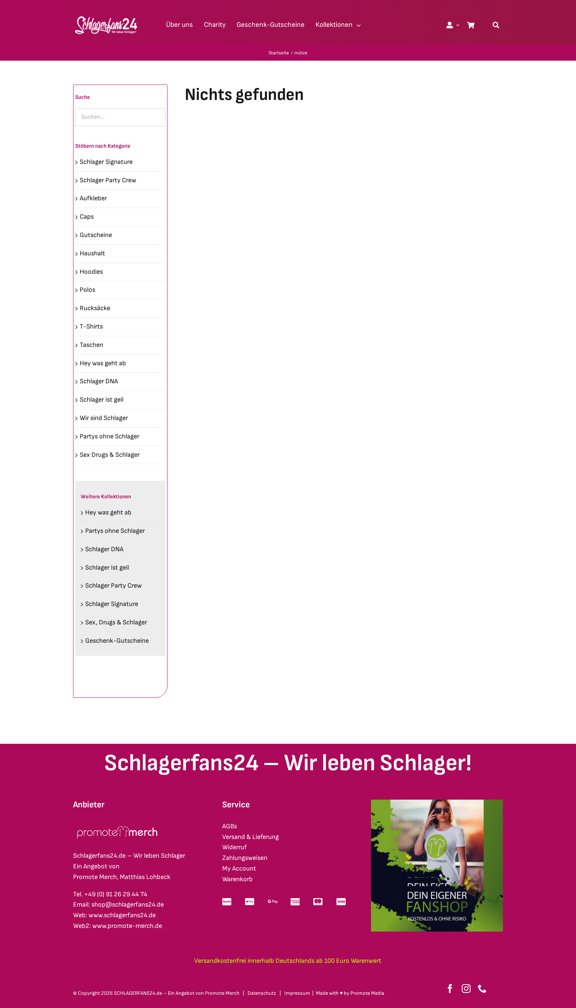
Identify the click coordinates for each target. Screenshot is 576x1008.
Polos (87, 290)
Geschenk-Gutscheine (117, 641)
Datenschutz (262, 993)
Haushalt (92, 253)
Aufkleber (93, 198)
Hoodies (91, 272)
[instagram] (466, 988)
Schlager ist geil (101, 399)
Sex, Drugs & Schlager (116, 622)
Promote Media (367, 993)
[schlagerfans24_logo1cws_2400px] (106, 15)
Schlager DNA (99, 381)
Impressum (297, 993)
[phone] (482, 988)
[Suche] (496, 25)
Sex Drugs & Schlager (110, 455)
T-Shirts (91, 326)
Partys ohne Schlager (109, 436)
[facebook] (450, 988)
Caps (87, 216)
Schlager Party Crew (108, 180)
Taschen (91, 345)
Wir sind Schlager (104, 418)
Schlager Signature (106, 162)
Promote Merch (222, 993)
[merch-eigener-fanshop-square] (437, 803)
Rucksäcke (95, 308)
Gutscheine (96, 235)
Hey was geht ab (103, 363)
